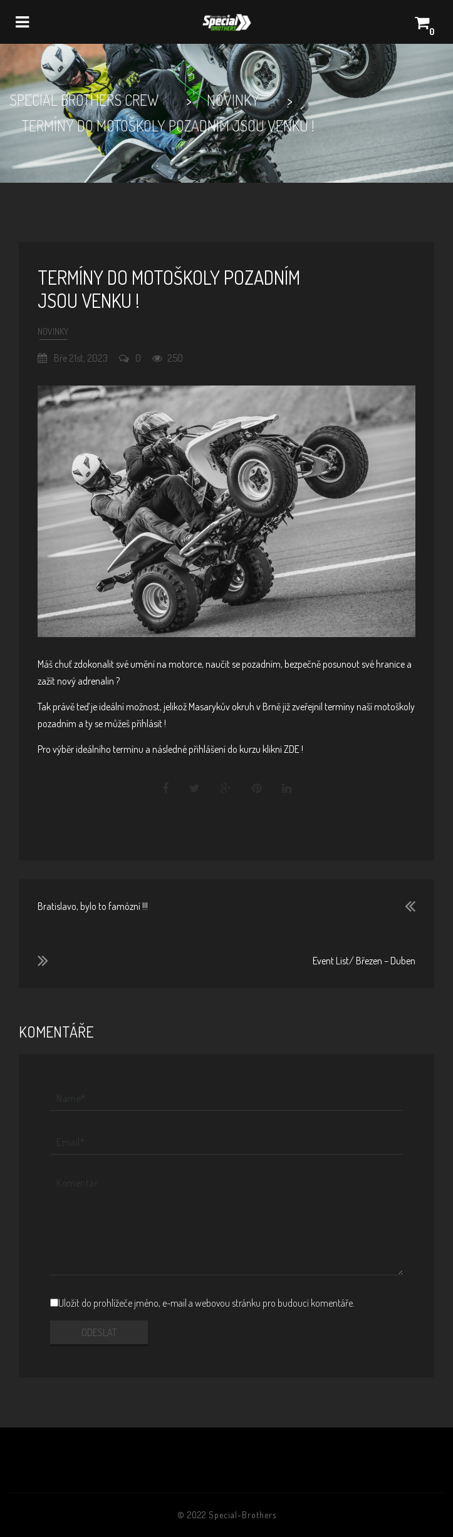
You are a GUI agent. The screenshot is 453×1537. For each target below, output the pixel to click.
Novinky (53, 331)
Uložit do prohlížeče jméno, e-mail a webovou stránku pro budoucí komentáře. (206, 1303)
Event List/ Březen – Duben (364, 960)
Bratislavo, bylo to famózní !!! (93, 906)
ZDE (291, 749)
